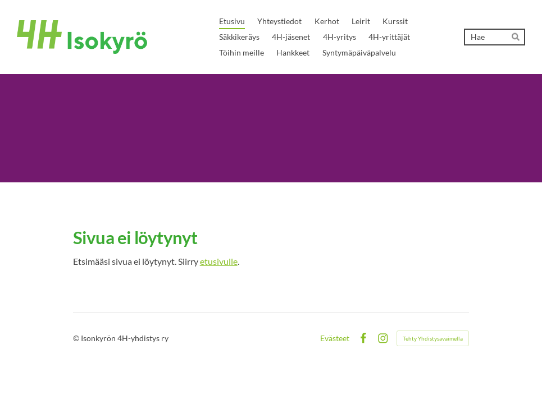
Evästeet (334, 338)
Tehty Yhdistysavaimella (433, 338)
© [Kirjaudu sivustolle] (77, 338)
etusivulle (219, 261)
